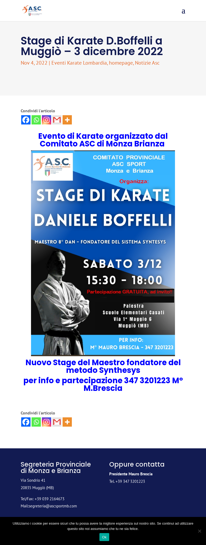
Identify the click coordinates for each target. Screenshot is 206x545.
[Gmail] (57, 119)
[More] (67, 119)
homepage (121, 62)
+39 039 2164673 (49, 498)
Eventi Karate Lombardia (79, 62)
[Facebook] (25, 119)
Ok (104, 537)
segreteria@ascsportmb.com (53, 505)
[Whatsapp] (36, 119)
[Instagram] (46, 119)
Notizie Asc (147, 62)
